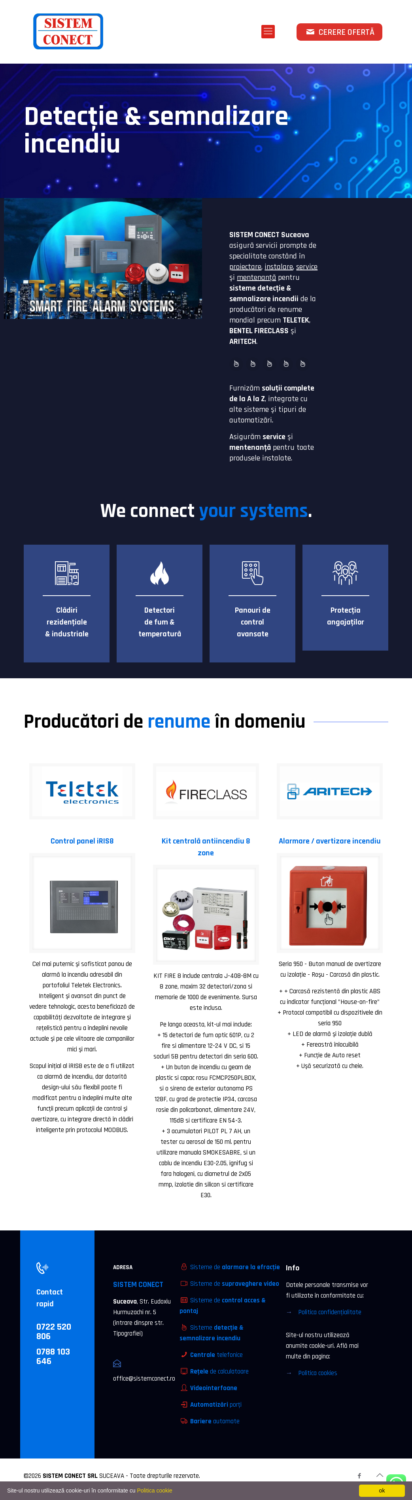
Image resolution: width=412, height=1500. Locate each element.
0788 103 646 (53, 1356)
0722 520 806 (53, 1331)
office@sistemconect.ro (144, 1378)
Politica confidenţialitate (329, 1312)
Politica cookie (154, 1490)
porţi (216, 1404)
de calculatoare (219, 1371)
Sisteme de (235, 1267)
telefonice (216, 1355)
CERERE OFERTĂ (339, 32)
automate (215, 1421)
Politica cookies (317, 1373)
